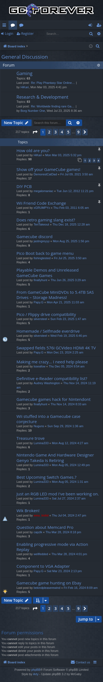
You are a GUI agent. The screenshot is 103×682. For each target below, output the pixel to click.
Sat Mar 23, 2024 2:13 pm (64, 571)
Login (9, 33)
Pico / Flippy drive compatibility (46, 314)
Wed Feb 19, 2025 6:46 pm (69, 335)
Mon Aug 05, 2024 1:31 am (70, 481)
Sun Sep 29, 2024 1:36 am (65, 426)
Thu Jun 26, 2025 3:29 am (68, 280)
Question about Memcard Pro (44, 527)
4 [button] (62, 132)
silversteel (40, 319)
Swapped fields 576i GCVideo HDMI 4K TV (56, 347)
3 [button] (55, 132)
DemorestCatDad (45, 174)
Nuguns (39, 426)
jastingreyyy (41, 241)
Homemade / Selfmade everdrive (48, 331)
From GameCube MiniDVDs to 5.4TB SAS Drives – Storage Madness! (55, 294)
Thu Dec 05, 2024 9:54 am (66, 366)
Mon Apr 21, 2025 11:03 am (65, 302)
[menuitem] (97, 46)
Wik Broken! (28, 510)
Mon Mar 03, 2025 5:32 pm (63, 155)
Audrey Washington (47, 383)
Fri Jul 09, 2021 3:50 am (76, 174)
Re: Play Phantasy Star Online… (53, 82)
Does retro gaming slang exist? (45, 219)
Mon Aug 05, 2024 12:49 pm (71, 465)
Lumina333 (41, 443)
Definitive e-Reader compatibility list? (51, 378)
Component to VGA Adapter (43, 566)
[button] (35, 132)
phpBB (35, 669)
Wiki (22, 26)
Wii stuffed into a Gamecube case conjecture (48, 418)
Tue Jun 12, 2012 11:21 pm (75, 191)
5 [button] (68, 132)
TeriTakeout (41, 224)
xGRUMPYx (42, 207)
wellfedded (41, 554)
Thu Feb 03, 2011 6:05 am (71, 207)
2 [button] (49, 132)
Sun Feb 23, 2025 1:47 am (68, 319)
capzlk (38, 532)
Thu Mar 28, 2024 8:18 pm (63, 532)
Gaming (24, 73)
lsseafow (39, 366)
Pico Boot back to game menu (45, 253)
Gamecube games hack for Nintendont (53, 399)
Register (27, 33)
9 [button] (78, 132)
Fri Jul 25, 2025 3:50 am (70, 258)
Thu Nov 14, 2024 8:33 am (68, 404)
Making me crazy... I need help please (52, 361)
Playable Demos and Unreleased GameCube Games (47, 272)
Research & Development (42, 97)
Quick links (5, 26)
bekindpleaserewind (47, 587)
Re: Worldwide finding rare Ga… (52, 106)
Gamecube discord (34, 236)
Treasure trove (30, 438)
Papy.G (38, 302)
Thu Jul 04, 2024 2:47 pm (69, 515)
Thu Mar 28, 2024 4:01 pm (69, 554)
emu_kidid (41, 515)
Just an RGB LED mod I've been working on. (57, 493)
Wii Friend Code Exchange (41, 203)
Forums (14, 26)
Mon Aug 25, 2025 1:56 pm (71, 241)
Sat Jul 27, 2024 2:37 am (68, 498)
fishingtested (42, 258)
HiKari (25, 87)
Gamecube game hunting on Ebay (48, 583)
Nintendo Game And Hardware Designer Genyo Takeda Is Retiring (55, 457)
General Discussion (24, 56)
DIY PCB (24, 186)
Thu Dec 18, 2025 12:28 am (71, 224)
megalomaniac (43, 191)
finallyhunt (40, 280)
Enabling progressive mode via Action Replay (52, 546)
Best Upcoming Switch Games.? (46, 477)
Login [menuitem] (91, 26)
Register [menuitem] (100, 26)
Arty (36, 674)
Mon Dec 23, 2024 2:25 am (65, 352)
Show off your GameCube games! (48, 169)
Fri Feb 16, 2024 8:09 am (81, 587)
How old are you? (32, 150)
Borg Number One (33, 110)
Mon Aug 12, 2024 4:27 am (70, 443)
